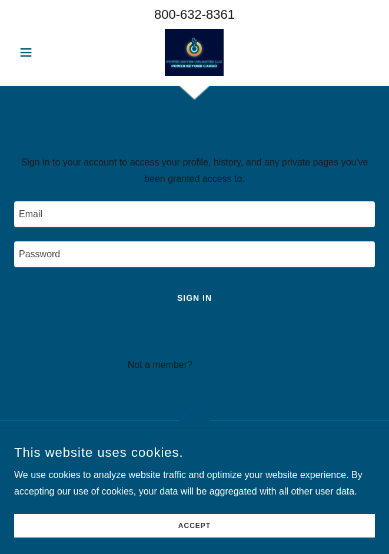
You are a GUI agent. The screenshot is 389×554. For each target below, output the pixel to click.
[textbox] (194, 214)
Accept (194, 542)
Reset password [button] (194, 335)
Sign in (194, 298)
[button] (41, 52)
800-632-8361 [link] (194, 14)
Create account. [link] (228, 365)
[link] (194, 52)
